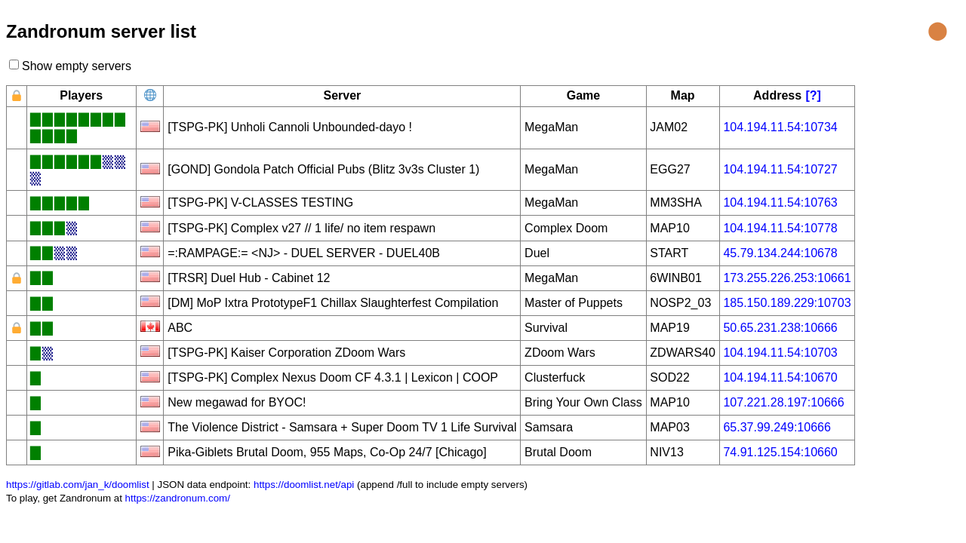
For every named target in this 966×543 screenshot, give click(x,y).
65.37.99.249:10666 (776, 427)
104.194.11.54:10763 (780, 202)
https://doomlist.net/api (304, 484)
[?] (813, 95)
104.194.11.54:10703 (780, 352)
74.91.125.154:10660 (780, 452)
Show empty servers (76, 66)
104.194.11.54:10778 (780, 228)
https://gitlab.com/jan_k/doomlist (77, 484)
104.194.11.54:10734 (780, 127)
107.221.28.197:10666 (783, 402)
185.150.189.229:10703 (787, 302)
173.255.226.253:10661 (787, 278)
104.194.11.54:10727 (780, 169)
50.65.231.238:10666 (780, 327)
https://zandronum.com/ (177, 498)
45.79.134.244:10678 (780, 253)
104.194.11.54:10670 (780, 377)
